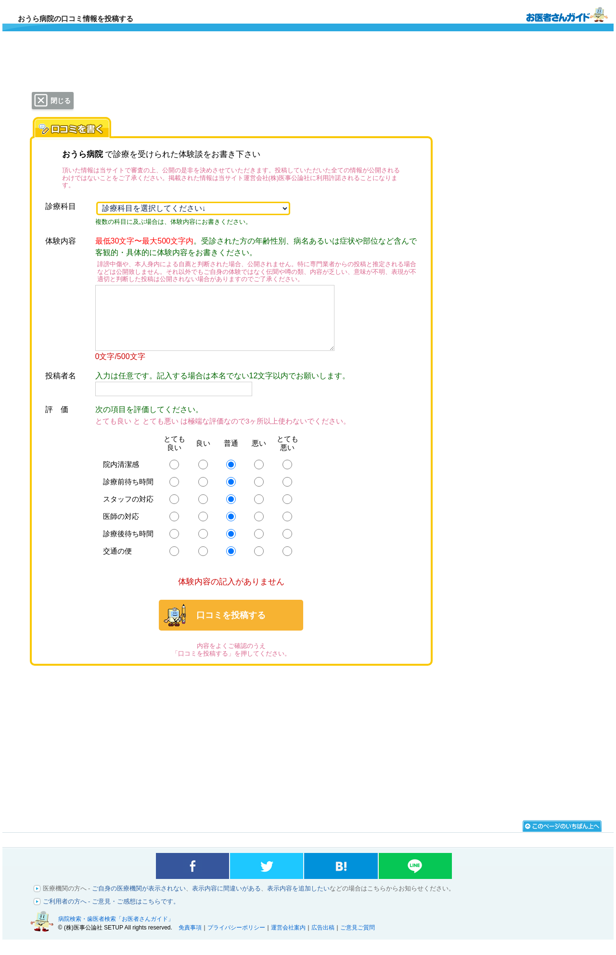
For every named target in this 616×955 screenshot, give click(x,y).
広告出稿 (322, 940)
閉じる (61, 100)
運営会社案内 (288, 940)
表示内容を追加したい (298, 901)
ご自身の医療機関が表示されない (139, 901)
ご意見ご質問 (357, 940)
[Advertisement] (231, 751)
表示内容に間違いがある (226, 901)
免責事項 (190, 940)
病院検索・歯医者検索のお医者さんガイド (567, 14)
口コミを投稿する (231, 628)
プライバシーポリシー (236, 940)
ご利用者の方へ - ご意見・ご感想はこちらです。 (111, 914)
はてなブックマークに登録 (340, 879)
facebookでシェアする (192, 879)
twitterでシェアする (266, 879)
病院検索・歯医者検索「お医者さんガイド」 (116, 932)
